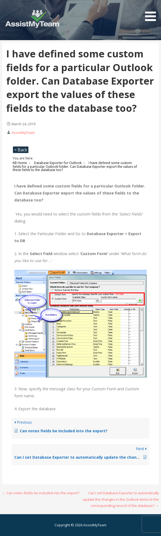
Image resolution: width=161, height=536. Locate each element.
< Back (20, 150)
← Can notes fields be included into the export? (40, 492)
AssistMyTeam (23, 132)
